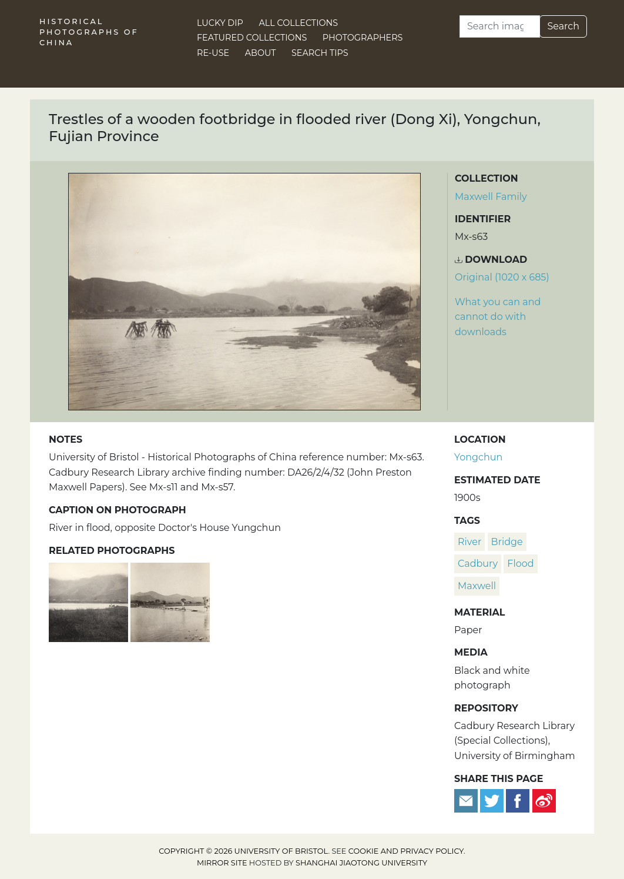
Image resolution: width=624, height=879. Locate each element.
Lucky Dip (220, 23)
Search (563, 26)
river (469, 541)
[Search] (499, 26)
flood (520, 563)
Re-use (213, 53)
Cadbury (478, 563)
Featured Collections (252, 37)
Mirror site (222, 862)
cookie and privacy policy (406, 851)
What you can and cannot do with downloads (498, 316)
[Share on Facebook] (517, 800)
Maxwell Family (491, 196)
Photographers (363, 37)
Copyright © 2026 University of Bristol (243, 851)
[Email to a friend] (467, 800)
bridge (507, 541)
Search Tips (319, 53)
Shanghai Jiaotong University (361, 862)
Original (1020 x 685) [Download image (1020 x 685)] (502, 277)
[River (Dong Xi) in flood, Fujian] (89, 600)
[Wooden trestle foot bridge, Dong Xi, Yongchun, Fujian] (170, 600)
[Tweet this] (493, 800)
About (260, 53)
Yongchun (478, 457)
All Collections (298, 23)
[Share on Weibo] (544, 800)
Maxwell (477, 585)
